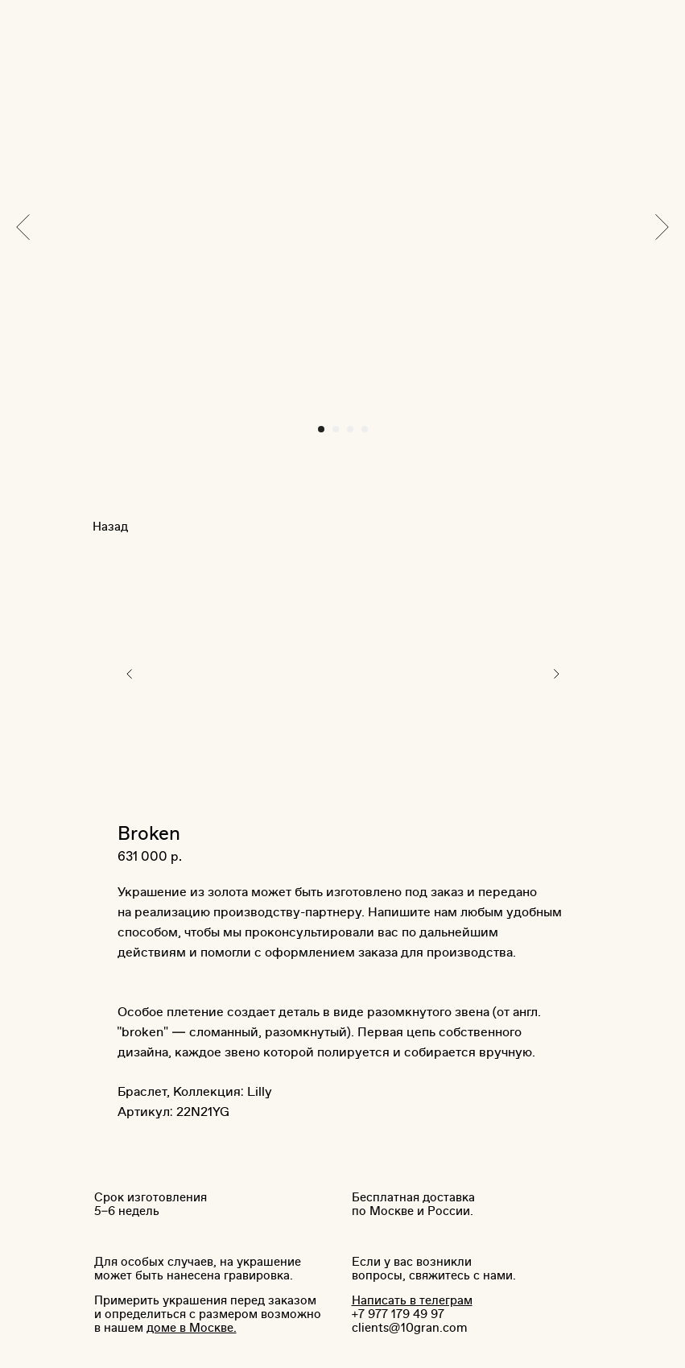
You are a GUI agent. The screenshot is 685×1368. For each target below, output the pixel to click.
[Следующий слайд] (662, 226)
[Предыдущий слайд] (23, 226)
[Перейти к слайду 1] (321, 429)
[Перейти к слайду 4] (364, 429)
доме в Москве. (191, 1328)
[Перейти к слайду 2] (335, 429)
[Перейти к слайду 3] (350, 429)
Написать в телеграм (412, 1301)
